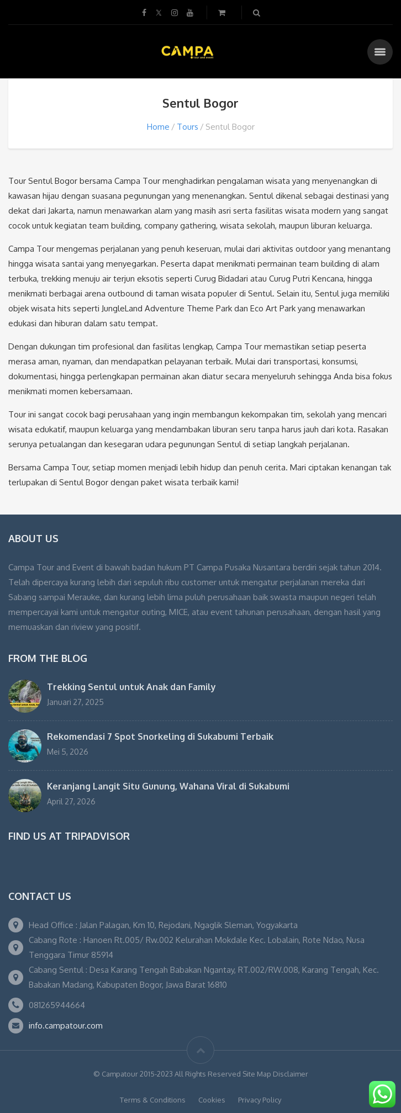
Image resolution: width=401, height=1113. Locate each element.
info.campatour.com (66, 1025)
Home (158, 126)
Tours (187, 126)
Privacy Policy (259, 1099)
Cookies (211, 1099)
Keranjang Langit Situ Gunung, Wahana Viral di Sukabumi (168, 786)
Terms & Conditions (153, 1099)
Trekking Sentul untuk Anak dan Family (131, 686)
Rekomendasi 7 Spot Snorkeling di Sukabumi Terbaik (160, 736)
